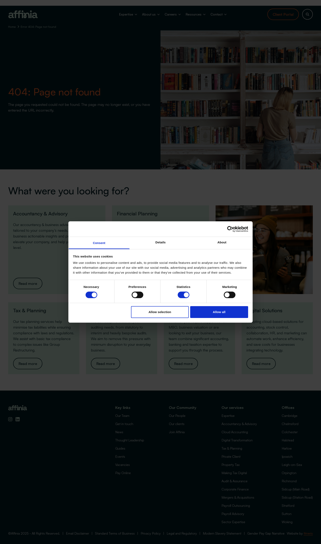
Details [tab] (160, 242)
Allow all (219, 312)
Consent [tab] (99, 243)
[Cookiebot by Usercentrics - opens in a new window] (230, 229)
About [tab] (221, 242)
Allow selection (159, 312)
